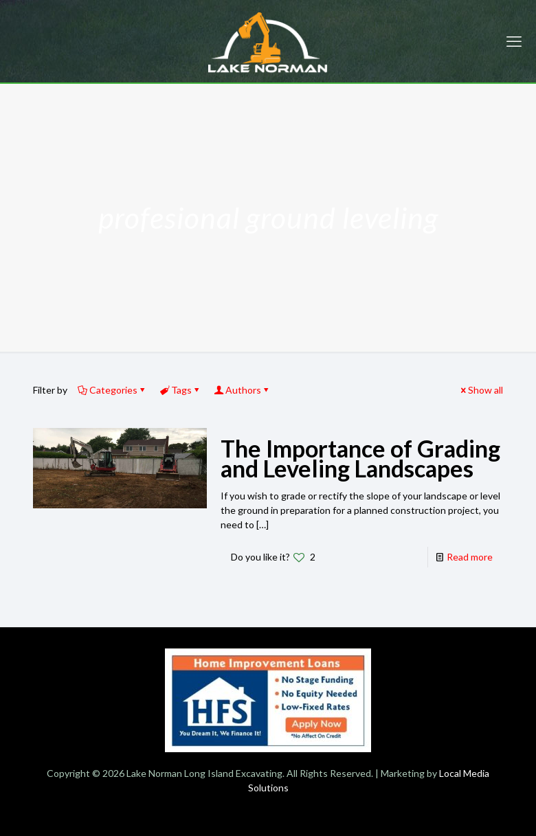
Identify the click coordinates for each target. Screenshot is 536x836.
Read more (470, 557)
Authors (242, 390)
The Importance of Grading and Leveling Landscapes (360, 458)
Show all (480, 390)
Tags (180, 390)
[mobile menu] (514, 41)
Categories (112, 390)
